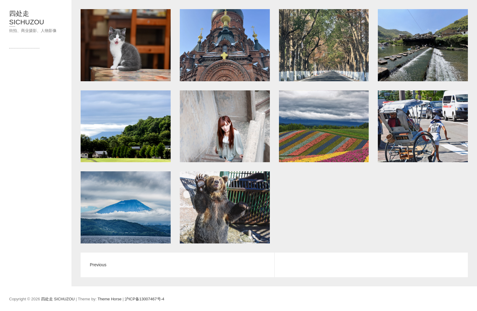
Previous (98, 264)
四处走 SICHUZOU (26, 18)
